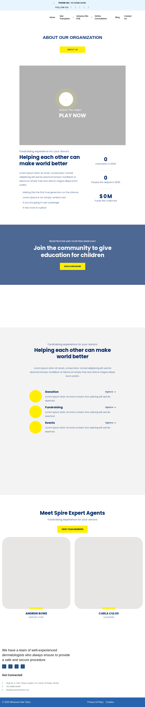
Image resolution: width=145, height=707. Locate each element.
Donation (52, 392)
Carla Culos (109, 613)
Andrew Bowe (36, 613)
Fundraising (54, 407)
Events (50, 423)
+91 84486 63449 (78, 3)
